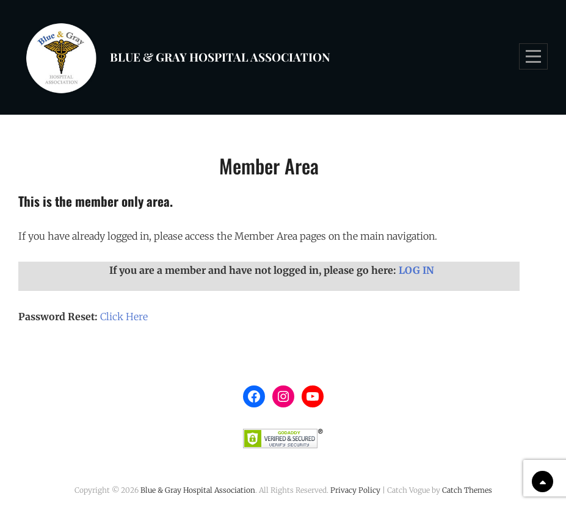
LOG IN (416, 270)
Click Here (124, 316)
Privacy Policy (355, 490)
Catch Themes (467, 490)
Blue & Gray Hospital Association (220, 57)
